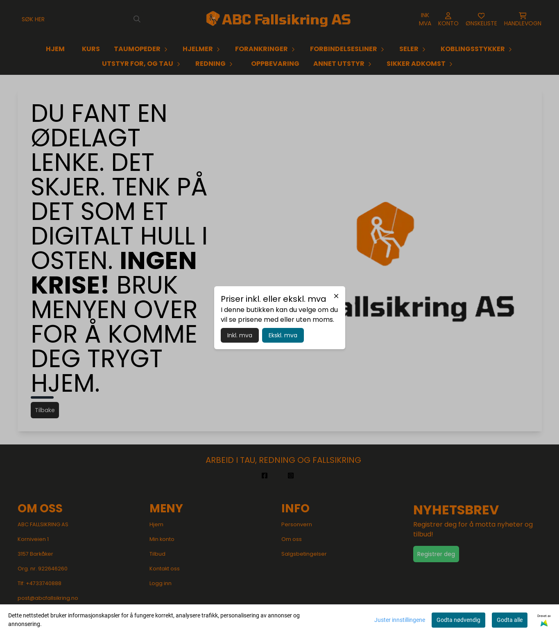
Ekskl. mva (283, 335)
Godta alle (510, 620)
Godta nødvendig (458, 620)
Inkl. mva (239, 335)
